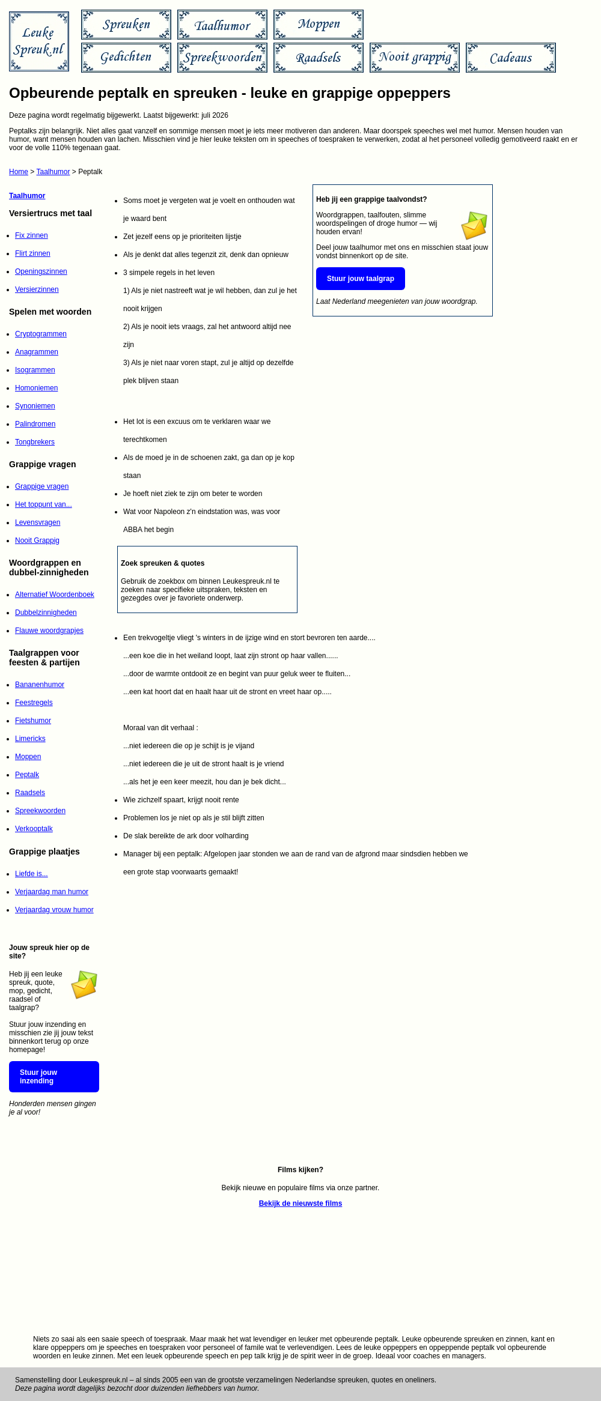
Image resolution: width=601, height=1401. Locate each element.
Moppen (28, 756)
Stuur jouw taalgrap (360, 278)
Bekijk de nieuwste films (301, 1203)
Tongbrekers (35, 442)
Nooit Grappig (37, 540)
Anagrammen (36, 352)
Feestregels (34, 702)
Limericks (30, 738)
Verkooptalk (34, 829)
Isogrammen (35, 370)
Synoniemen (35, 406)
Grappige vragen (42, 486)
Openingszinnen (41, 271)
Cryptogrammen (41, 334)
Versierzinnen (37, 289)
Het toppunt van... (43, 504)
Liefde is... (31, 874)
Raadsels (30, 792)
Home (18, 172)
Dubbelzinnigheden (46, 612)
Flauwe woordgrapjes (49, 630)
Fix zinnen (31, 235)
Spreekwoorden (40, 810)
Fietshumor (33, 720)
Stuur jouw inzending (38, 1076)
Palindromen (35, 424)
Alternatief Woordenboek (54, 594)
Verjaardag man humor (51, 892)
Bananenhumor (39, 684)
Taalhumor (53, 172)
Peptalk (27, 774)
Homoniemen (36, 388)
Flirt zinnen (32, 253)
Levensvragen (37, 522)
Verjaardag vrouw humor (54, 910)
